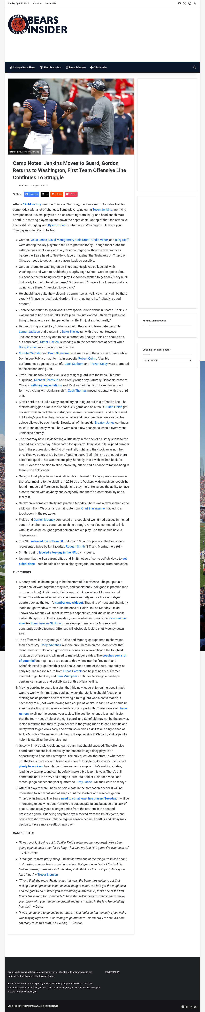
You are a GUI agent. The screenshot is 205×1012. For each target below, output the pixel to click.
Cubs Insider (98, 67)
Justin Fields (113, 407)
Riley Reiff (122, 240)
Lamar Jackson (29, 331)
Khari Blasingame (93, 508)
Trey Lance (84, 782)
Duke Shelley (70, 331)
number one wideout (69, 602)
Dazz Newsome (59, 353)
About (36, 3)
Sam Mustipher (67, 676)
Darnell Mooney (44, 519)
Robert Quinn (87, 358)
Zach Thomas (77, 390)
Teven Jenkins (102, 209)
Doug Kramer (28, 347)
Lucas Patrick (72, 671)
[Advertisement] (135, 34)
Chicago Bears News (22, 67)
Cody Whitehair (51, 645)
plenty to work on (31, 766)
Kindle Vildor (99, 240)
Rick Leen (23, 185)
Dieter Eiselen (49, 342)
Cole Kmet (82, 240)
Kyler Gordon (57, 225)
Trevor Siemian (47, 874)
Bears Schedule (76, 67)
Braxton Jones (105, 422)
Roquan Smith (75, 546)
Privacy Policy (112, 971)
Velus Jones (38, 240)
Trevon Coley (99, 363)
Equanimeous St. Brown (47, 623)
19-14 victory (32, 204)
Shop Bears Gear (51, 67)
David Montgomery (61, 240)
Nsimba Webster (30, 353)
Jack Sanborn (73, 363)
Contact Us (50, 3)
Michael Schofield (46, 380)
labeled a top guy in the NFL (58, 552)
